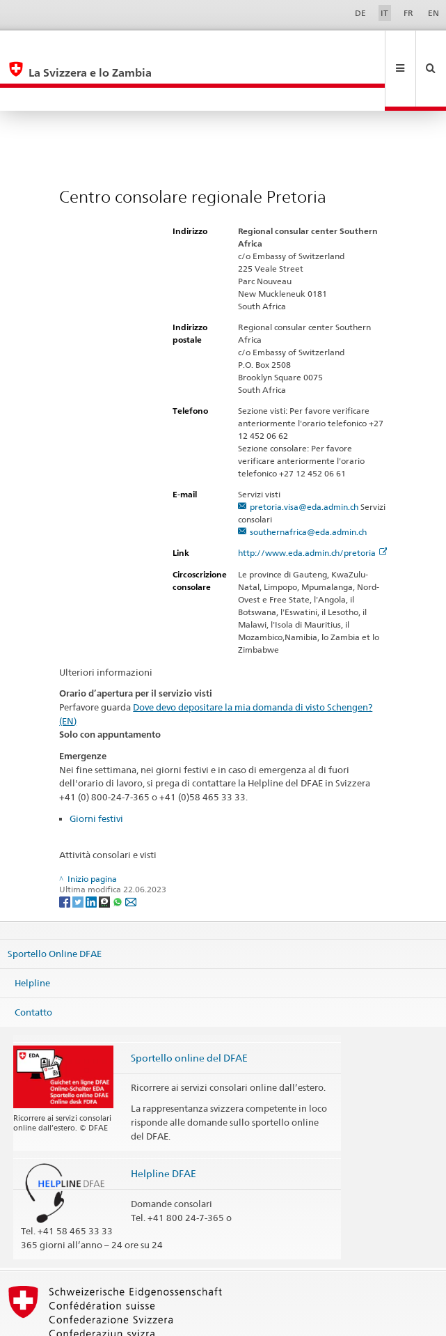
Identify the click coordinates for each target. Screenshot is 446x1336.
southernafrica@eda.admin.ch (308, 485)
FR (408, 13)
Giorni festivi (96, 771)
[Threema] (105, 854)
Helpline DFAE (163, 1127)
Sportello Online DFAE (55, 906)
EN (433, 13)
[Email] (130, 854)
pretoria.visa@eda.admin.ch (304, 460)
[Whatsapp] (118, 854)
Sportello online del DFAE (189, 1011)
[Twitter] (79, 854)
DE (360, 13)
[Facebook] (65, 854)
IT (384, 13)
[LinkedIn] (92, 854)
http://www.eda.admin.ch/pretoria (313, 506)
